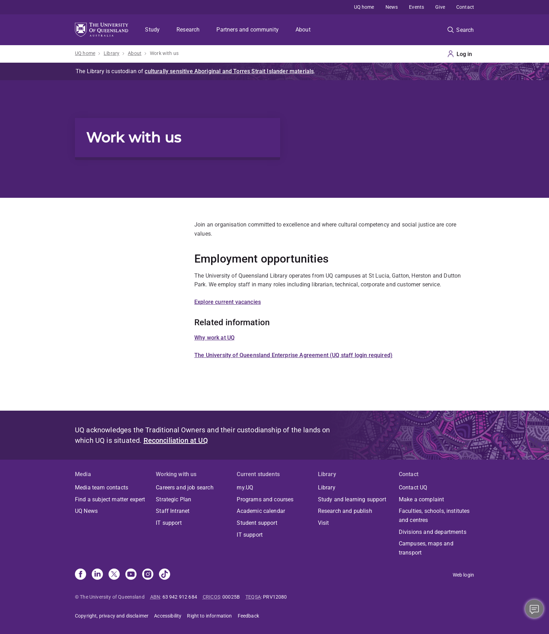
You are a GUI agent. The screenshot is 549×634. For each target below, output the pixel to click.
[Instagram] (147, 575)
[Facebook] (80, 575)
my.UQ (245, 487)
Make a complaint (421, 499)
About (303, 29)
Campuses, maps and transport (426, 548)
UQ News (86, 511)
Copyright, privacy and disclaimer (111, 616)
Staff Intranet (172, 511)
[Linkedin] (97, 575)
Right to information (209, 616)
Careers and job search (185, 487)
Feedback (248, 616)
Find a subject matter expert (110, 499)
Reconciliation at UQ (176, 440)
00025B (231, 597)
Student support (257, 523)
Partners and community (247, 29)
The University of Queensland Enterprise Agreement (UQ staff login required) (293, 355)
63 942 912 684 (179, 597)
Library (111, 53)
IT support (169, 523)
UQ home (364, 7)
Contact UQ (413, 487)
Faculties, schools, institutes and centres (434, 515)
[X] (114, 575)
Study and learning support (352, 499)
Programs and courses (265, 499)
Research (188, 29)
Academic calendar (261, 511)
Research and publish (345, 511)
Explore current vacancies (227, 302)
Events (416, 7)
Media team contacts (101, 487)
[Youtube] (131, 575)
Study (152, 29)
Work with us (164, 53)
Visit (323, 523)
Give (440, 7)
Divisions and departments (432, 532)
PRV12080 (275, 597)
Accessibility (167, 616)
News (391, 7)
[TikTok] (164, 575)
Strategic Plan (173, 499)
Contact (465, 7)
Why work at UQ (214, 337)
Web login (463, 575)
